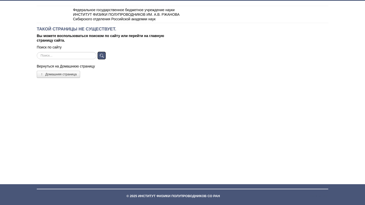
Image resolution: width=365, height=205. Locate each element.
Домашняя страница (58, 74)
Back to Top (319, 196)
